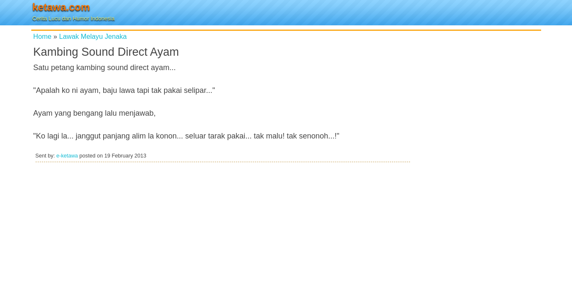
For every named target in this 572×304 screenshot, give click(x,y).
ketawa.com (61, 7)
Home (42, 36)
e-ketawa (67, 156)
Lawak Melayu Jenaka (93, 36)
